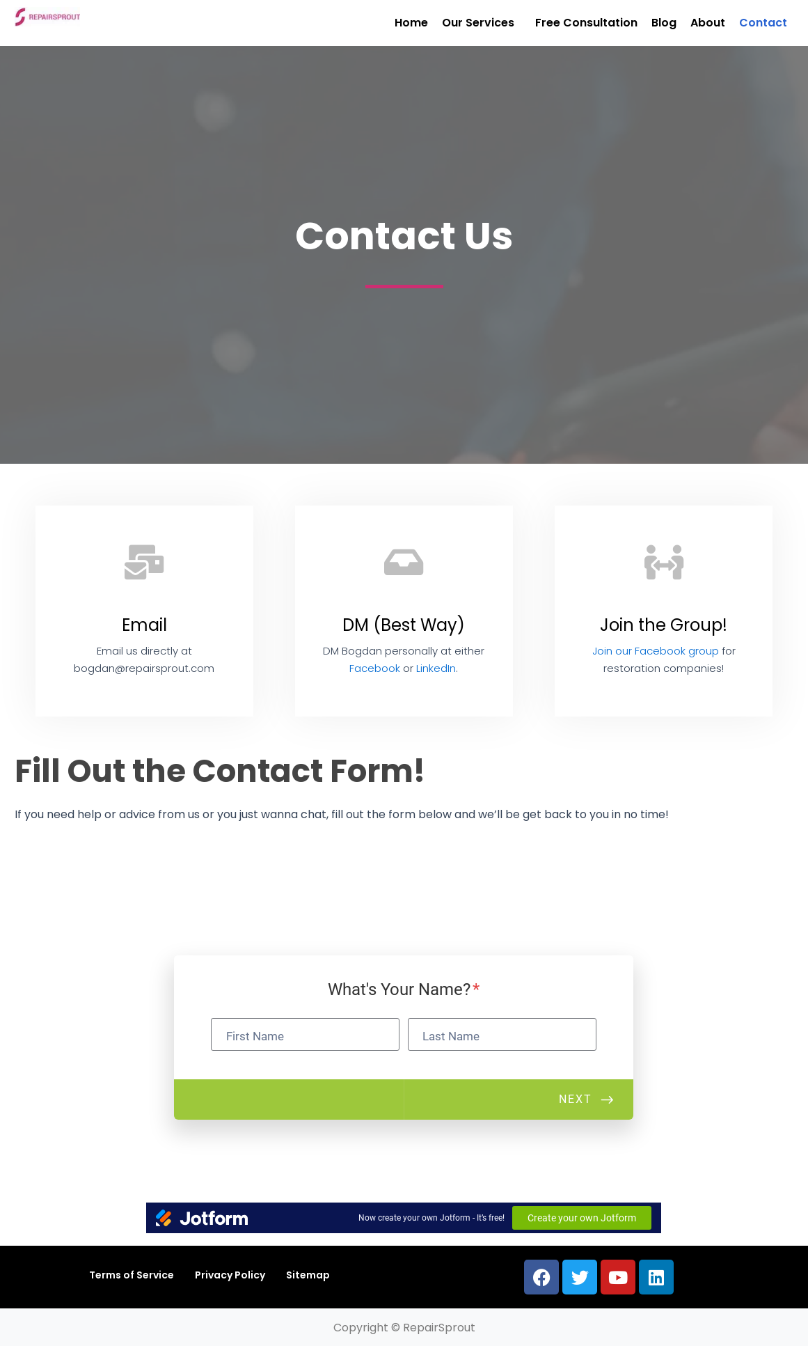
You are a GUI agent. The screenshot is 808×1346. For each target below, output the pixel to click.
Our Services (478, 23)
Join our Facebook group (655, 650)
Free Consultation (586, 23)
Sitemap (308, 1275)
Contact (763, 23)
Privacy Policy (230, 1275)
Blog (663, 23)
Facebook (374, 668)
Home (411, 23)
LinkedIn (436, 668)
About (707, 23)
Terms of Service (131, 1275)
